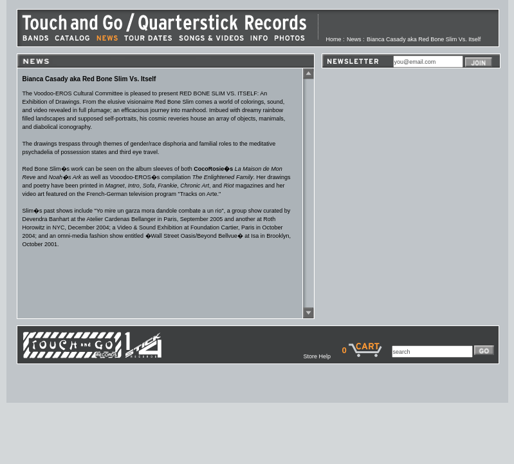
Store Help (322, 356)
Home (334, 39)
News (354, 39)
